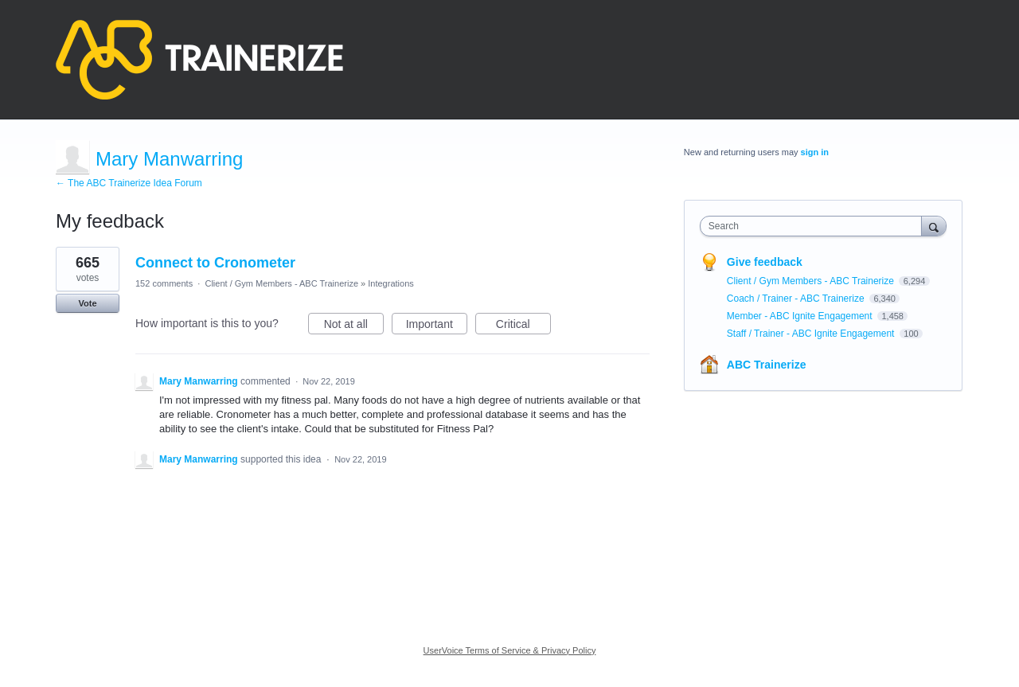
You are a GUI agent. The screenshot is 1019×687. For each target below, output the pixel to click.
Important (436, 326)
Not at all (354, 326)
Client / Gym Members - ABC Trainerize (281, 283)
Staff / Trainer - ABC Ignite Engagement (812, 333)
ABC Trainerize (766, 364)
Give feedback (764, 262)
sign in (815, 152)
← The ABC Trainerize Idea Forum (129, 183)
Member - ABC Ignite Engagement (801, 316)
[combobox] (815, 226)
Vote (87, 303)
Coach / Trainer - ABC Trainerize (797, 298)
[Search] (934, 226)
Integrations (390, 283)
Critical (523, 326)
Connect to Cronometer (215, 263)
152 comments (164, 283)
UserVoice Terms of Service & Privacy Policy (510, 650)
